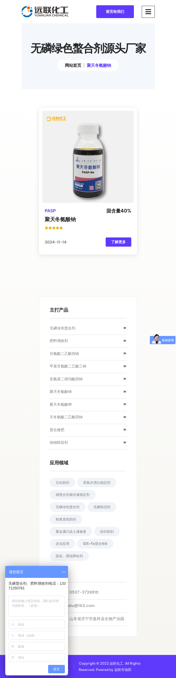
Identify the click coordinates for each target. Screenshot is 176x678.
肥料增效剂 (88, 340)
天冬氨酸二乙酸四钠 (88, 417)
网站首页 (73, 65)
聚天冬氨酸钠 (60, 219)
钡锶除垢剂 (88, 442)
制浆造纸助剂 (66, 519)
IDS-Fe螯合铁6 (95, 543)
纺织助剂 (107, 531)
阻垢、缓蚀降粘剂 (69, 556)
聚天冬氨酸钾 (88, 404)
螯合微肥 (88, 429)
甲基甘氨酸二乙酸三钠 (88, 366)
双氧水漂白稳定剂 (96, 482)
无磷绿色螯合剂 (88, 328)
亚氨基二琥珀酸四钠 (88, 379)
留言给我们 (115, 11)
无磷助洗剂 (101, 507)
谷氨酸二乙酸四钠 (88, 353)
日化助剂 (62, 482)
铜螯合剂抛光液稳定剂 (73, 494)
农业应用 (62, 543)
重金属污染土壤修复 (71, 531)
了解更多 (118, 242)
